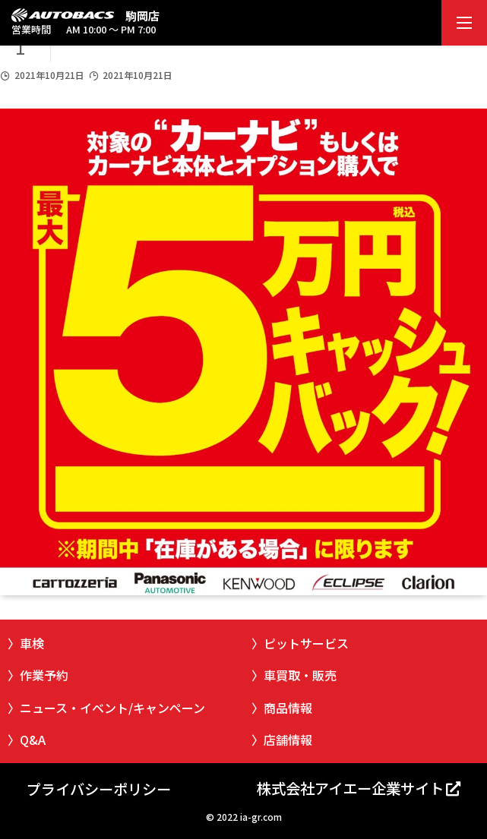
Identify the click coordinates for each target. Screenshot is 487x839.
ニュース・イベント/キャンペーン (112, 708)
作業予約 (44, 675)
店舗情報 (288, 739)
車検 (32, 643)
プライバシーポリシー (99, 789)
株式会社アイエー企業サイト (350, 788)
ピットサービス (306, 643)
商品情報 (288, 708)
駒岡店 (142, 15)
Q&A (33, 739)
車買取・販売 (300, 675)
